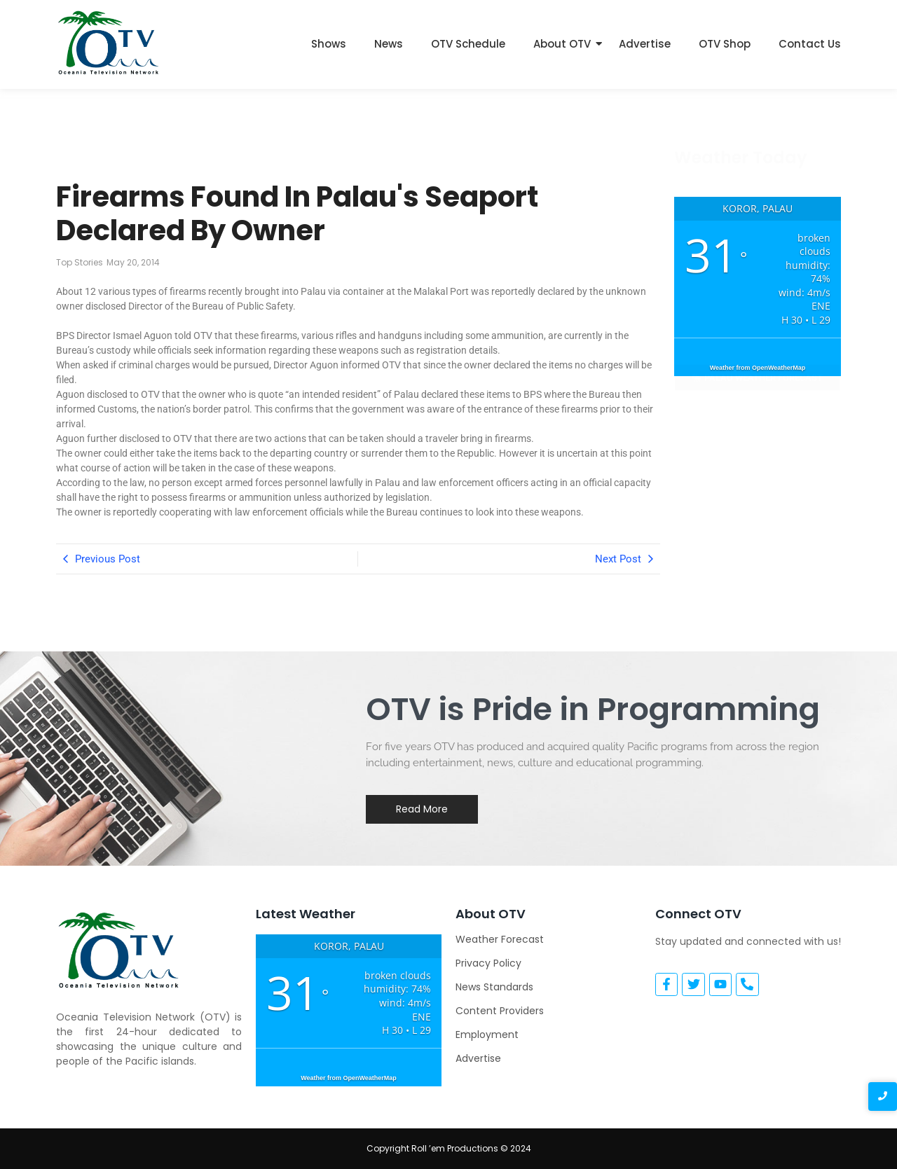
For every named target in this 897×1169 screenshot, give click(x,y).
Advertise (645, 43)
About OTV (562, 43)
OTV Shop (725, 43)
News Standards (494, 987)
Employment (487, 1035)
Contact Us (810, 43)
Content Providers (500, 1011)
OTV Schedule (468, 43)
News (388, 43)
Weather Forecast (500, 939)
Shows (328, 43)
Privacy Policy (488, 963)
